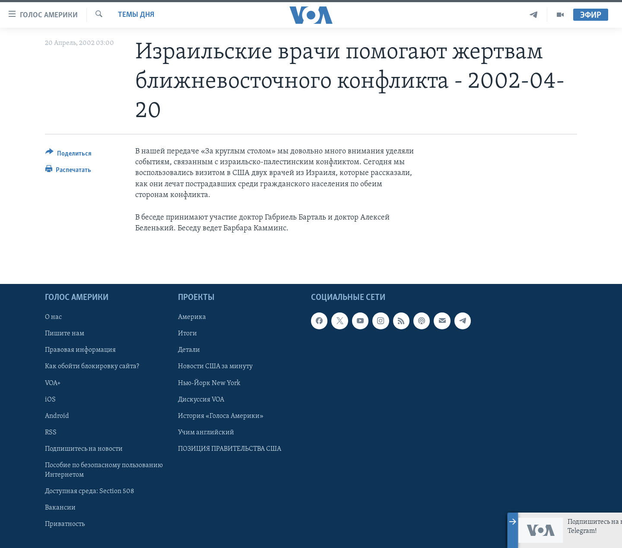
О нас (53, 317)
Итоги (187, 334)
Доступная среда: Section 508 (89, 491)
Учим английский (206, 432)
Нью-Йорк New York (209, 383)
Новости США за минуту (215, 366)
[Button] (68, 155)
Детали (189, 350)
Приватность (65, 524)
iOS (50, 399)
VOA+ (53, 383)
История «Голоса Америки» (220, 416)
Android (57, 416)
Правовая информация (80, 350)
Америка (192, 317)
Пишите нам (64, 334)
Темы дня (136, 15)
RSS (51, 432)
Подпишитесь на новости (84, 449)
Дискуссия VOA (201, 399)
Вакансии (60, 507)
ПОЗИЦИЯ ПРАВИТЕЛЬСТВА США (229, 449)
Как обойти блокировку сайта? (92, 366)
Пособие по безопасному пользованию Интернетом (104, 470)
